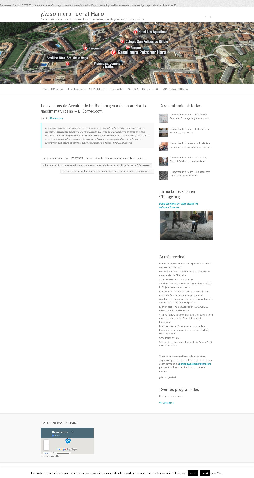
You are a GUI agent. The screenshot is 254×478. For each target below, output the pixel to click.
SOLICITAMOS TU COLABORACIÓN (176, 279)
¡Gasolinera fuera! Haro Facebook (205, 16)
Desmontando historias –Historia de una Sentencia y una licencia (190, 130)
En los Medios (150, 89)
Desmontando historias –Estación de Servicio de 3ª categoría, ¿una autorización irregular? (191, 116)
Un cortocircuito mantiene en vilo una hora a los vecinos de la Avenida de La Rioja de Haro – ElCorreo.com (96, 165)
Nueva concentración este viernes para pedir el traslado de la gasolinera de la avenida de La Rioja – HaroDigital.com (185, 330)
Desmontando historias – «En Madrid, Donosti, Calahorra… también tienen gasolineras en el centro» (188, 159)
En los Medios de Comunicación (102, 157)
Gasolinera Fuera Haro (57, 157)
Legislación (117, 89)
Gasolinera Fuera (127, 157)
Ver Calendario (166, 402)
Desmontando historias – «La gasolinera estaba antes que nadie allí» (190, 173)
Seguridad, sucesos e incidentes (86, 89)
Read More (217, 473)
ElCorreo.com (56, 118)
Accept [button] (193, 473)
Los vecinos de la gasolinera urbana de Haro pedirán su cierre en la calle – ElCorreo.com (107, 171)
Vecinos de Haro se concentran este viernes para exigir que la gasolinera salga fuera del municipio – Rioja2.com (186, 318)
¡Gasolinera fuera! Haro (72, 13)
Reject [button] (205, 473)
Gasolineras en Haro (169, 337)
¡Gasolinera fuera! (52, 89)
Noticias (141, 157)
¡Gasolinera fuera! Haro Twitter (210, 16)
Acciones (133, 89)
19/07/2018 (77, 157)
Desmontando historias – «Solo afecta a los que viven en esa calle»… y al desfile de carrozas (191, 145)
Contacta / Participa (175, 89)
